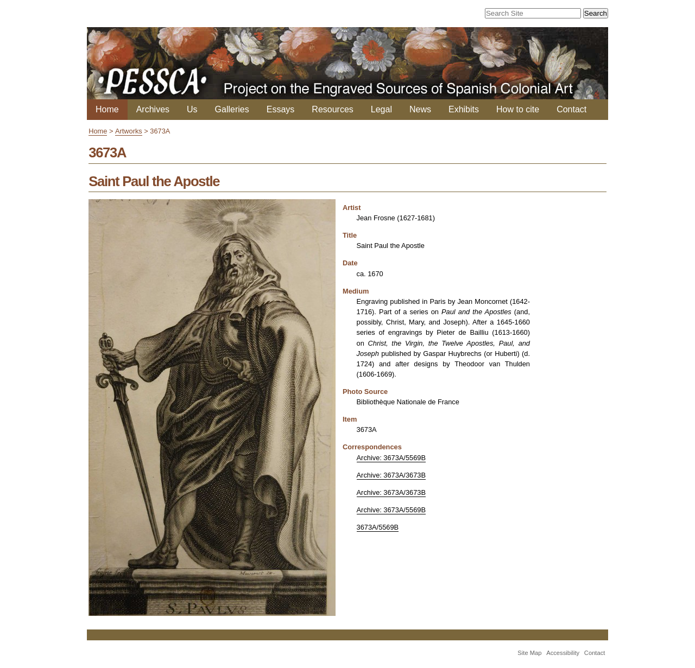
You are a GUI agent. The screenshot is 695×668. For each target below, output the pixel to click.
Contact (571, 109)
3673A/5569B (378, 527)
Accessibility (562, 653)
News (420, 109)
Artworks (128, 131)
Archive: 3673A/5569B (391, 458)
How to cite (517, 109)
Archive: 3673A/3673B (391, 475)
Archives (152, 109)
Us (192, 109)
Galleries (232, 109)
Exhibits (463, 109)
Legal (381, 109)
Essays (281, 109)
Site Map (529, 653)
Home (107, 109)
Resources (332, 109)
